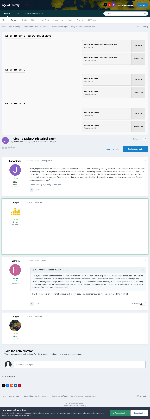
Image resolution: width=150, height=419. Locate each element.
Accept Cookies (120, 413)
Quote (38, 189)
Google (15, 202)
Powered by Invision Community (75, 405)
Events (24, 20)
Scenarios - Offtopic (48, 141)
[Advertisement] (76, 226)
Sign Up (142, 5)
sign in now (56, 354)
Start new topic (113, 149)
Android (80, 20)
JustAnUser (18, 141)
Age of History (10, 5)
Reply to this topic (135, 149)
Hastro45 (15, 260)
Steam (70, 20)
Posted (36, 160)
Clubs (4, 20)
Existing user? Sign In (125, 5)
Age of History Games (23, 416)
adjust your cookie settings (72, 413)
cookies (17, 413)
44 (15, 184)
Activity (17, 13)
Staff (33, 20)
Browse (7, 14)
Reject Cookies (139, 413)
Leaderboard (58, 20)
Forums (14, 20)
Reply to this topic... (25, 364)
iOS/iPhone (92, 20)
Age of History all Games (34, 13)
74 (15, 336)
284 (15, 222)
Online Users (44, 20)
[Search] (116, 13)
